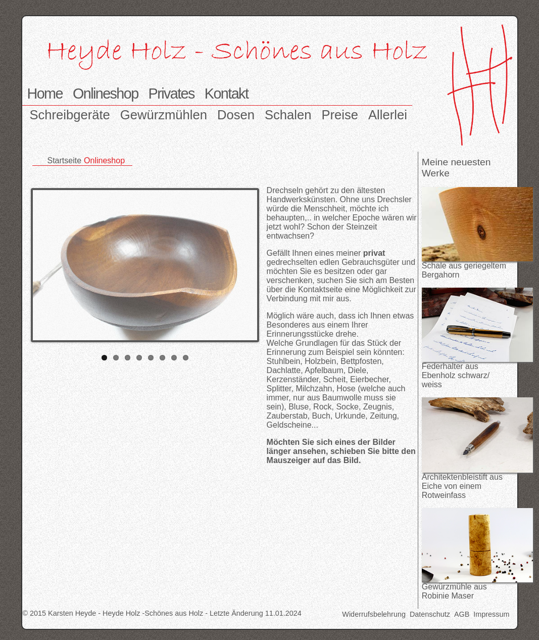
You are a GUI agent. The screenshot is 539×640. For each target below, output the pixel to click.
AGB (461, 614)
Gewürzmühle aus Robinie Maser (454, 591)
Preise (339, 115)
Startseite (64, 160)
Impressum (491, 614)
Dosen (236, 115)
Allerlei (387, 115)
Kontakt (226, 93)
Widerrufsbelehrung (374, 614)
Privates (171, 93)
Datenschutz (430, 614)
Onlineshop (105, 93)
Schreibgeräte (70, 115)
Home (45, 93)
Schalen (288, 115)
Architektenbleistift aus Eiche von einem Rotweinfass (462, 486)
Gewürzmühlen (163, 115)
